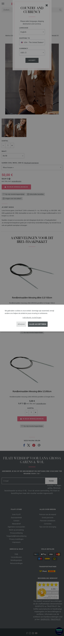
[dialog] (32, 318)
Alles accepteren (37, 324)
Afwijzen (21, 324)
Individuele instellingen (32, 317)
